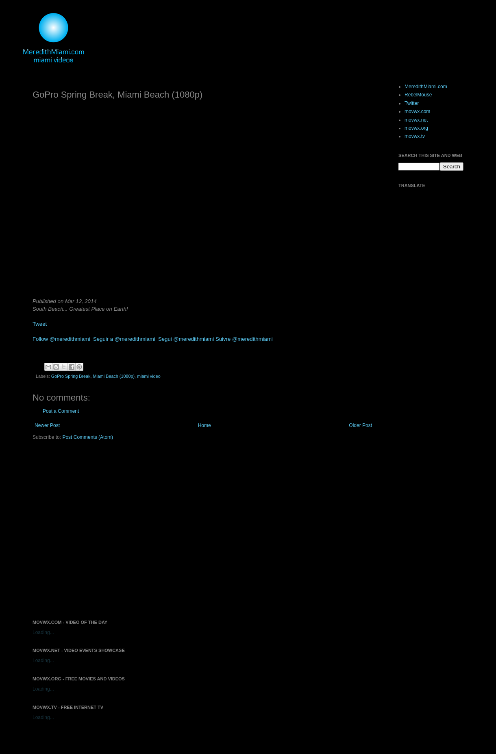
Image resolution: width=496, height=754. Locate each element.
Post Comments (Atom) (87, 437)
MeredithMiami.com (426, 86)
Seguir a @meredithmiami (124, 339)
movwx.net (416, 120)
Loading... (43, 632)
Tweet (40, 324)
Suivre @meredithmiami (244, 339)
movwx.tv (415, 136)
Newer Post (47, 425)
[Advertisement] (76, 529)
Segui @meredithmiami (186, 339)
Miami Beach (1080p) (114, 376)
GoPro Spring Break (71, 376)
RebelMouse (418, 95)
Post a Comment (61, 411)
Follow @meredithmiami (61, 339)
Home (204, 425)
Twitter (412, 103)
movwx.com (417, 111)
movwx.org (416, 128)
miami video (149, 376)
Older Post (360, 425)
